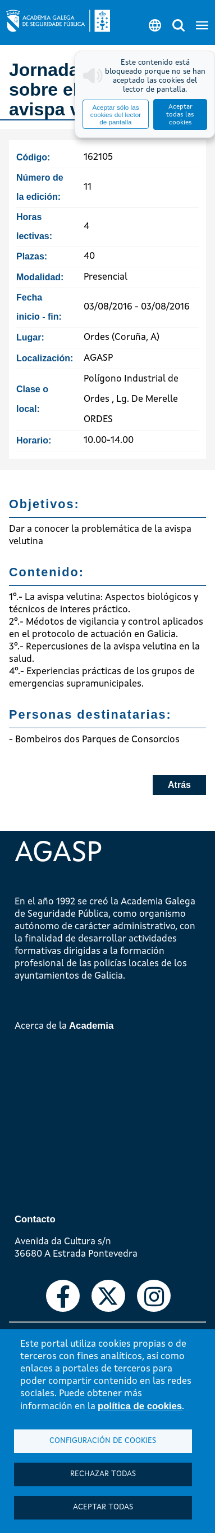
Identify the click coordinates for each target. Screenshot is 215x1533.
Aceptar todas (103, 1507)
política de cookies (140, 1406)
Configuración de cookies (102, 1441)
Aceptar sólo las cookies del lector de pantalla (115, 114)
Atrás (179, 785)
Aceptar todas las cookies (180, 115)
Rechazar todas (103, 1474)
